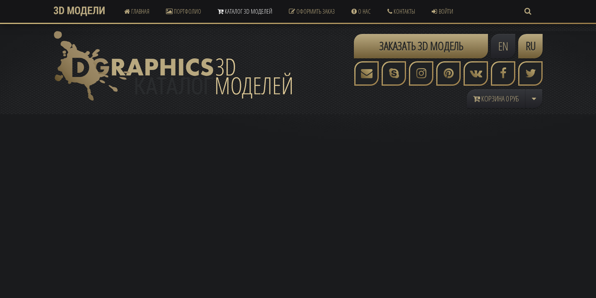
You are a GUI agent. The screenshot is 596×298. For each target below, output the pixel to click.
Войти (442, 11)
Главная (136, 11)
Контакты (401, 11)
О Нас (361, 11)
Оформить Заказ (312, 11)
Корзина (496, 98)
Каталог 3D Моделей (245, 11)
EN (503, 46)
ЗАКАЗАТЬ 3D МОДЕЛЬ (421, 46)
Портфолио (183, 11)
